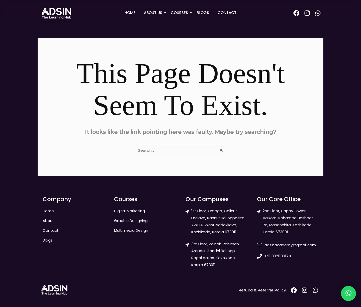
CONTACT (227, 12)
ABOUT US (154, 12)
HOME (130, 12)
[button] (348, 293)
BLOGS (203, 12)
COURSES (180, 12)
